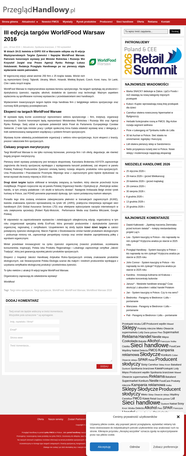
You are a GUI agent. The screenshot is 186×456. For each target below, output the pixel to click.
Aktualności (30, 21)
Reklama (152, 21)
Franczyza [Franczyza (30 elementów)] (165, 341)
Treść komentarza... (60, 352)
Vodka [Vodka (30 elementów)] (173, 341)
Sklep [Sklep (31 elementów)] (161, 365)
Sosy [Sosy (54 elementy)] (144, 364)
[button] (178, 417)
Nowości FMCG (50, 21)
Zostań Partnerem (77, 419)
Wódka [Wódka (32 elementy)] (137, 324)
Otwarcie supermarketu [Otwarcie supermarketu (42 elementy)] (135, 376)
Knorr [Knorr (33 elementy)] (167, 365)
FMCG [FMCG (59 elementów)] (153, 350)
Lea (128, 237)
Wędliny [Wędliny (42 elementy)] (126, 350)
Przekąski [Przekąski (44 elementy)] (127, 323)
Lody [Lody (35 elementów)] (140, 332)
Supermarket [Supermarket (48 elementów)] (171, 332)
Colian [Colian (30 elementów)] (175, 355)
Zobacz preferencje (165, 446)
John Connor (133, 262)
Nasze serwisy (55, 419)
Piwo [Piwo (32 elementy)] (160, 332)
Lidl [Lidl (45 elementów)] (143, 323)
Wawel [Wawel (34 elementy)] (170, 324)
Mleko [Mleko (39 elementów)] (159, 328)
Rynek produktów (86, 21)
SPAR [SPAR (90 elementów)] (143, 359)
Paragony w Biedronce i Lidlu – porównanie (154, 315)
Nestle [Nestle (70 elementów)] (156, 337)
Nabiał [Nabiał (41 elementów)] (135, 350)
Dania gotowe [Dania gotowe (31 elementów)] (150, 332)
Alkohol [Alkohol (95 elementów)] (153, 341)
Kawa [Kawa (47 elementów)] (158, 368)
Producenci (106, 21)
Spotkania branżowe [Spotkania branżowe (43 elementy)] (142, 368)
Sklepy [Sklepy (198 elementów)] (129, 327)
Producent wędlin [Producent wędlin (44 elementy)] (156, 323)
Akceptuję (104, 446)
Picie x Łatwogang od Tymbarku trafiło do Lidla (150, 130)
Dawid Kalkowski (135, 224)
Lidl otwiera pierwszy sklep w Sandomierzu (148, 144)
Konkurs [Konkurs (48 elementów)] (166, 355)
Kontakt (165, 21)
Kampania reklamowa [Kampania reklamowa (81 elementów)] (148, 385)
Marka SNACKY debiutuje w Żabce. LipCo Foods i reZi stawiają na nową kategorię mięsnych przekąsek (152, 95)
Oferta (140, 21)
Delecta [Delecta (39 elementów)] (144, 350)
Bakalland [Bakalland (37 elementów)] (176, 364)
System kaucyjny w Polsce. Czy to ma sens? (155, 292)
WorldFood (58, 290)
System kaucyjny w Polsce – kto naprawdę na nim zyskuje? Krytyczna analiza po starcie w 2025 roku (152, 241)
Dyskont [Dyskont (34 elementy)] (126, 368)
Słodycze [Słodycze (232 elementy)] (150, 354)
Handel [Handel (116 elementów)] (144, 336)
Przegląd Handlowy (136, 249)
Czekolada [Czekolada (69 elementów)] (130, 341)
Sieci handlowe (124, 21)
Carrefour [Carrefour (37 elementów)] (153, 364)
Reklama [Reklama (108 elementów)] (130, 336)
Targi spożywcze (42, 290)
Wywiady (68, 21)
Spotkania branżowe (44, 47)
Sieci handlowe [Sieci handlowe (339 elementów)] (149, 345)
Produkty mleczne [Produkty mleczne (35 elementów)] (146, 328)
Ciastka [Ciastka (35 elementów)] (126, 346)
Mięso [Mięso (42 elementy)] (165, 337)
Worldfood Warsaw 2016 (99, 290)
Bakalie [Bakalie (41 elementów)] (142, 341)
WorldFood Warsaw (75, 290)
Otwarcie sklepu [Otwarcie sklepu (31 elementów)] (129, 360)
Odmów (135, 446)
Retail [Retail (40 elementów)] (151, 359)
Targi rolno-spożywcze (21, 290)
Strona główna (10, 21)
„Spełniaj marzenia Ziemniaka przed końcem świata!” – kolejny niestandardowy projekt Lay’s (151, 228)
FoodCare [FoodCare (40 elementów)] (174, 346)
